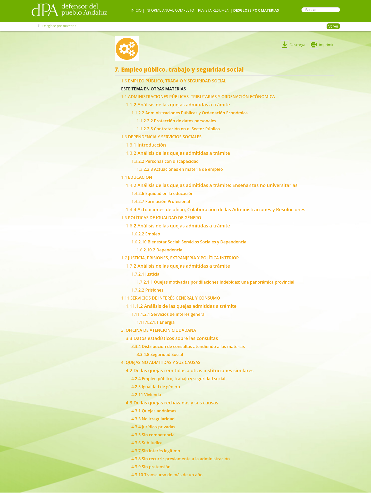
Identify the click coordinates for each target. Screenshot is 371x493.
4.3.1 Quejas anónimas (153, 411)
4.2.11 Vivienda (146, 394)
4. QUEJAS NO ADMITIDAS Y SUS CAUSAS (160, 362)
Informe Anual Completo (170, 10)
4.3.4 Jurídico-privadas (153, 427)
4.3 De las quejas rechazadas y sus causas (172, 403)
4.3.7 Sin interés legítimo (155, 451)
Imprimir (322, 44)
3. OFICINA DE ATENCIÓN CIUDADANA (158, 330)
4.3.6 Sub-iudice (147, 443)
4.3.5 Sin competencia (153, 435)
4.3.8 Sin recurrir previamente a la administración (180, 459)
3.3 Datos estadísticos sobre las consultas (172, 338)
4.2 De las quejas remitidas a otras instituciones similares (190, 370)
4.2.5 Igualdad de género (155, 386)
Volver (333, 26)
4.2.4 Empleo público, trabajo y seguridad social (178, 378)
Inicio (136, 10)
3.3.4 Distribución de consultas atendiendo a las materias (188, 346)
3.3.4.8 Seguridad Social (160, 354)
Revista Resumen (214, 10)
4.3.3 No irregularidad (153, 419)
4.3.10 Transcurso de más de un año (167, 475)
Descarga (297, 44)
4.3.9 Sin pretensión (151, 467)
